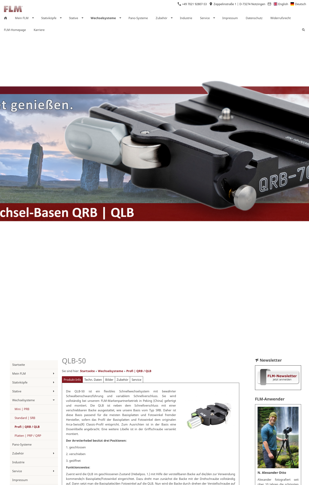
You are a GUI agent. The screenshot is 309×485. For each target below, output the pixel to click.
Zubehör (122, 380)
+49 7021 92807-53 (193, 4)
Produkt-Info (72, 380)
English (281, 4)
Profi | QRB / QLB (138, 371)
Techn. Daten (93, 380)
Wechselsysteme (110, 371)
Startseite (87, 371)
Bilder (109, 380)
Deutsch (298, 4)
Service (136, 380)
